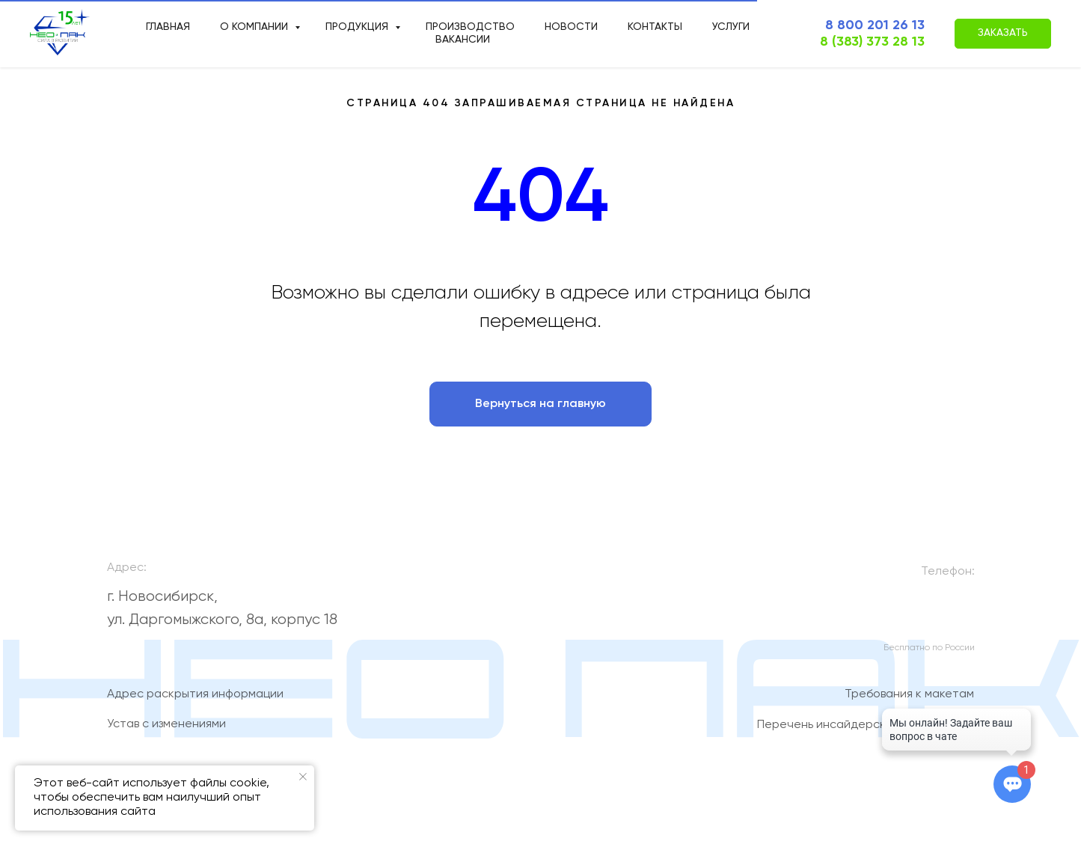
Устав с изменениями (166, 730)
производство (470, 27)
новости (571, 27)
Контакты (655, 27)
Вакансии (462, 39)
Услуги (731, 27)
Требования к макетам (909, 700)
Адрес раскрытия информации (195, 700)
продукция (358, 27)
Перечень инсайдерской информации (865, 730)
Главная (168, 27)
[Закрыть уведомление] (302, 776)
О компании (255, 27)
